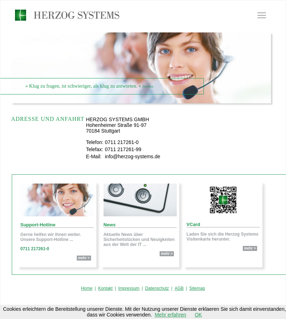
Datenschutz (157, 288)
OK (198, 315)
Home (86, 288)
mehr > (84, 258)
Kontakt (105, 288)
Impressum (128, 288)
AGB (179, 288)
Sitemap (197, 288)
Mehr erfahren (170, 315)
